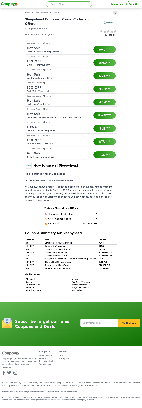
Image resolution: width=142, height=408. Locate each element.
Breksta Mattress (79, 284)
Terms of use (45, 364)
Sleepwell (30, 279)
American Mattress (34, 290)
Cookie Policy (45, 355)
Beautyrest (31, 287)
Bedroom (35, 12)
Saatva (29, 282)
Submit (133, 4)
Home (27, 12)
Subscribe (129, 322)
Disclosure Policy (47, 361)
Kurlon (75, 279)
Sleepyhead (48, 34)
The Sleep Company (81, 282)
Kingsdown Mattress (81, 287)
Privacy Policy (45, 358)
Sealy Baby (77, 290)
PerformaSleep (33, 284)
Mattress (44, 12)
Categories (117, 4)
